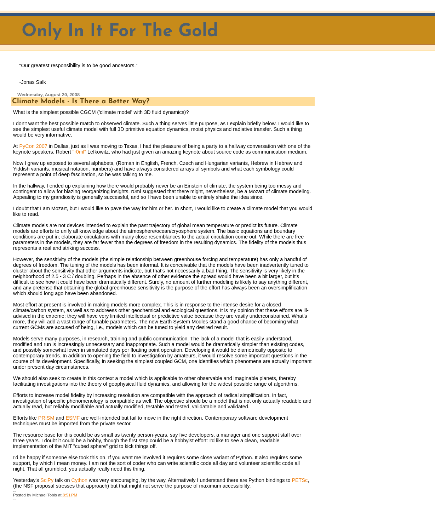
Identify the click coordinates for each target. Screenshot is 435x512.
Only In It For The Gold (120, 32)
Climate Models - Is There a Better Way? (80, 101)
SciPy (46, 480)
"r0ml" (79, 152)
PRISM (46, 418)
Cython (79, 480)
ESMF (73, 418)
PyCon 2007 (33, 146)
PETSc (300, 480)
